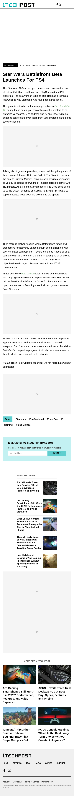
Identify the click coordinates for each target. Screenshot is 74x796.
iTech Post (16, 363)
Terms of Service (32, 782)
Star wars (21, 419)
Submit (56, 453)
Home (5, 763)
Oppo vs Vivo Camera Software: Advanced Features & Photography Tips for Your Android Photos (29, 524)
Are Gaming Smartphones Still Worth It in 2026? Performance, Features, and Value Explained (29, 506)
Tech (22, 65)
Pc (62, 419)
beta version (28, 273)
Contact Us (17, 782)
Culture (61, 763)
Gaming (8, 425)
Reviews (17, 763)
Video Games (23, 425)
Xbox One (52, 419)
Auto (38, 763)
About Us (7, 782)
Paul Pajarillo (10, 65)
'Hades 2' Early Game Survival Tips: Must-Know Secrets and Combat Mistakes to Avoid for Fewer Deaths (29, 542)
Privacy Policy (47, 782)
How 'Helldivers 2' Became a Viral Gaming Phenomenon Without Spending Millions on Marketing (29, 561)
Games (48, 763)
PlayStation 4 (36, 419)
